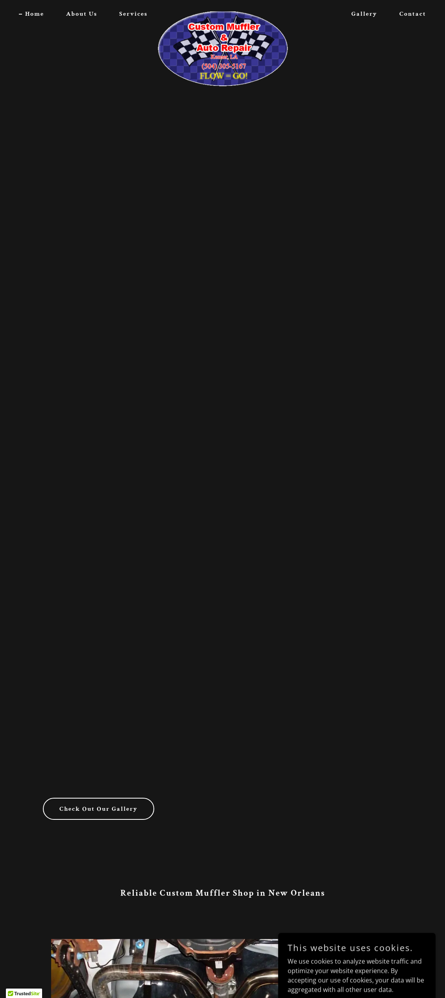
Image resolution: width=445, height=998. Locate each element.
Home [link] (34, 14)
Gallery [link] (364, 14)
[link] (222, 12)
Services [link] (133, 14)
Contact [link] (412, 14)
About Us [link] (81, 14)
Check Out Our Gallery (98, 809)
